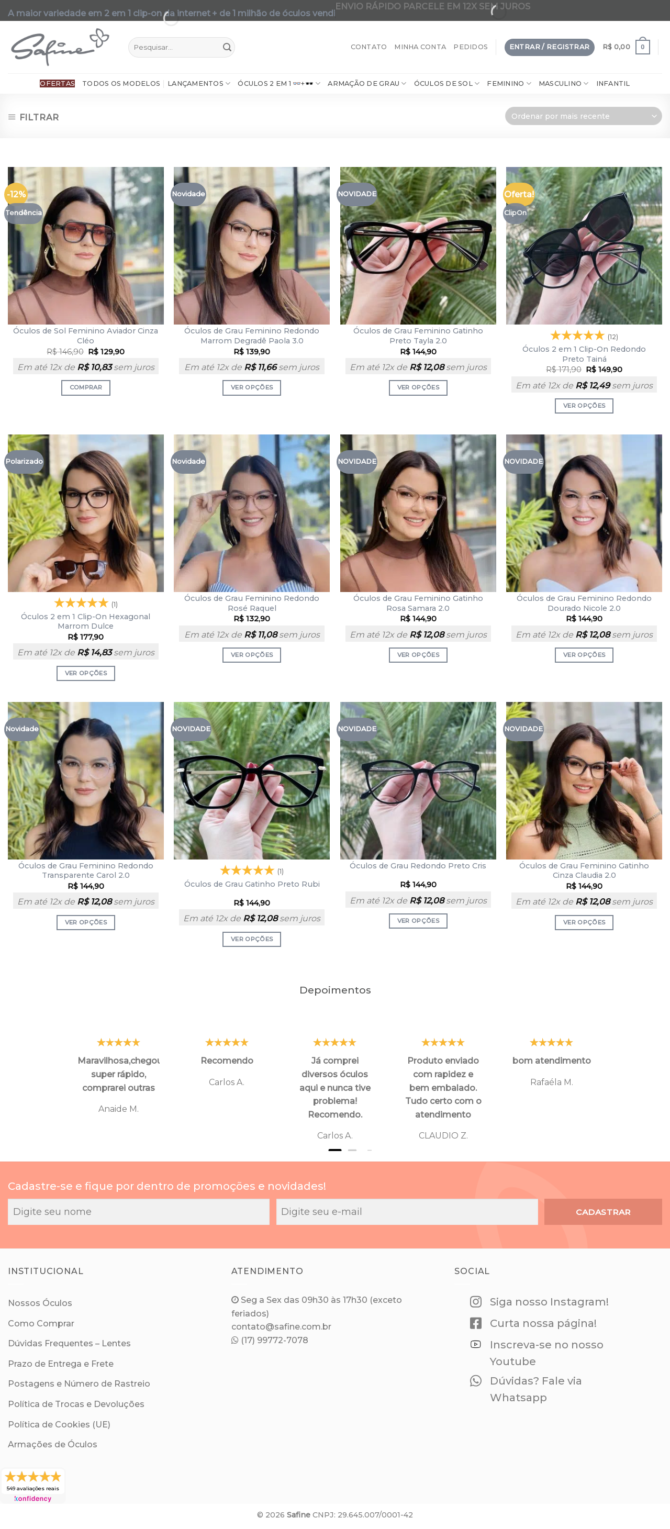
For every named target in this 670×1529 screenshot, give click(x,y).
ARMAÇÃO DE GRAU (367, 83)
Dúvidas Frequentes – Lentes (69, 1343)
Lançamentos (199, 83)
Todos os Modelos (121, 83)
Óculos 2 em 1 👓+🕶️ (279, 83)
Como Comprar (41, 1324)
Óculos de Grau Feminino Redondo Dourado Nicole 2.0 (584, 603)
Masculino (564, 83)
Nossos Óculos (40, 1303)
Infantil (613, 83)
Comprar (86, 387)
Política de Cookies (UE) (59, 1425)
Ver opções (252, 387)
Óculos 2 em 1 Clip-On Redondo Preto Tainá (584, 354)
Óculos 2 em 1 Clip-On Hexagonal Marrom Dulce (85, 621)
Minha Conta (420, 47)
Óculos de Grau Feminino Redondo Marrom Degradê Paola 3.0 (251, 335)
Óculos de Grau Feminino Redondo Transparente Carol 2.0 (85, 870)
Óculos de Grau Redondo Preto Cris (418, 865)
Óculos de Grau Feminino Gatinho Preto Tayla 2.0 (418, 335)
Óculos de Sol (447, 83)
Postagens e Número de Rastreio (79, 1384)
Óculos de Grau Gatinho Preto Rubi (252, 884)
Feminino (509, 83)
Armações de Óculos (52, 1444)
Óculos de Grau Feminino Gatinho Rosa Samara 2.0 (418, 603)
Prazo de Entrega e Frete (61, 1364)
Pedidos (470, 47)
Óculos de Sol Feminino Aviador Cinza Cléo (85, 335)
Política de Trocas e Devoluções (76, 1404)
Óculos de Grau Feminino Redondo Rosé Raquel (251, 603)
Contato (369, 47)
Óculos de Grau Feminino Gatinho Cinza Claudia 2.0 (584, 870)
